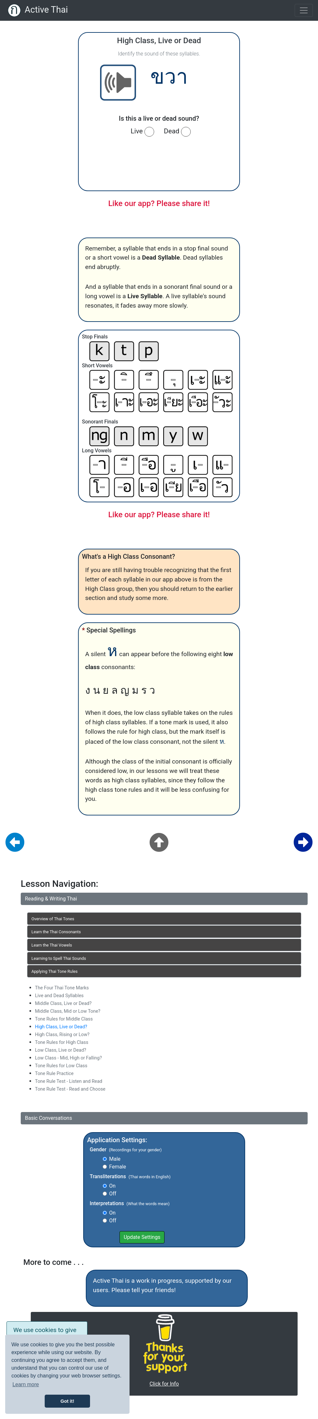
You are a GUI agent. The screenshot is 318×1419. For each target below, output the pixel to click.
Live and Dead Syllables (59, 995)
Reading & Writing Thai (51, 899)
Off (112, 1194)
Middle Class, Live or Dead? (63, 1003)
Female (117, 1167)
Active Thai (46, 10)
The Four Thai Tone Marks (62, 988)
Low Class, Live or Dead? (60, 1050)
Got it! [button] (67, 1401)
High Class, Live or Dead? (61, 1027)
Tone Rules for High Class (61, 1042)
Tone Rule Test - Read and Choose (70, 1089)
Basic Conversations (48, 1118)
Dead (177, 132)
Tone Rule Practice (54, 1073)
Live (142, 132)
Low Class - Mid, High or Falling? (68, 1058)
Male (114, 1159)
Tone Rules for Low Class (61, 1066)
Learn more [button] (25, 1384)
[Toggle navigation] (304, 10)
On (112, 1186)
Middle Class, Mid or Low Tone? (67, 1011)
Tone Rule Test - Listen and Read (68, 1081)
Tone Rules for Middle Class (64, 1019)
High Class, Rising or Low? (62, 1034)
